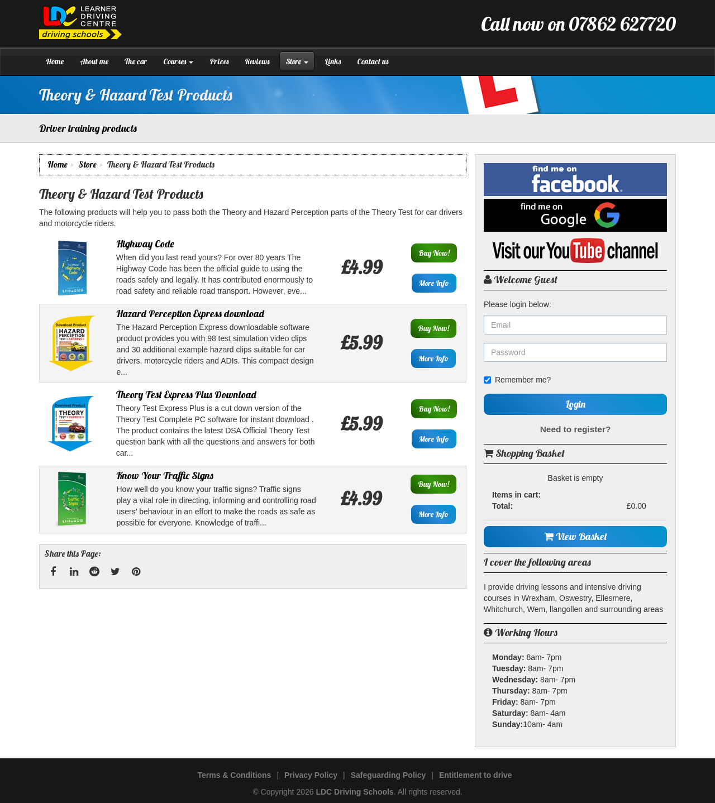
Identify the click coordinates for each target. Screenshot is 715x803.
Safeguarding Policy (388, 775)
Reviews (257, 61)
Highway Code (145, 243)
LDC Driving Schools (354, 791)
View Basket (575, 536)
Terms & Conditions (234, 775)
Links (333, 61)
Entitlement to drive (475, 775)
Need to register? (575, 429)
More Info (434, 283)
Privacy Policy (310, 775)
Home (55, 61)
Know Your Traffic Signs (164, 475)
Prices (218, 61)
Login (575, 404)
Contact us (372, 61)
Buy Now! (434, 253)
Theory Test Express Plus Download (186, 394)
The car (136, 61)
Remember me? (517, 379)
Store (296, 61)
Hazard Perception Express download (190, 313)
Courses (178, 61)
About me (94, 61)
